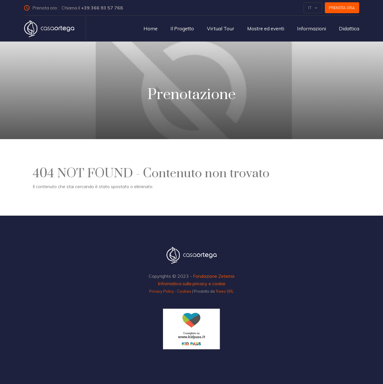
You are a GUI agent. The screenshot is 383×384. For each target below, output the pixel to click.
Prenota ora (342, 7)
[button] (313, 7)
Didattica (349, 28)
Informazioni (311, 28)
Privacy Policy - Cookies (170, 291)
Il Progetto (182, 28)
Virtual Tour (220, 28)
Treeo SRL (225, 291)
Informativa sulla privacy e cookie (191, 283)
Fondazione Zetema (213, 276)
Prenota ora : (76, 8)
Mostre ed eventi (265, 28)
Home (151, 28)
